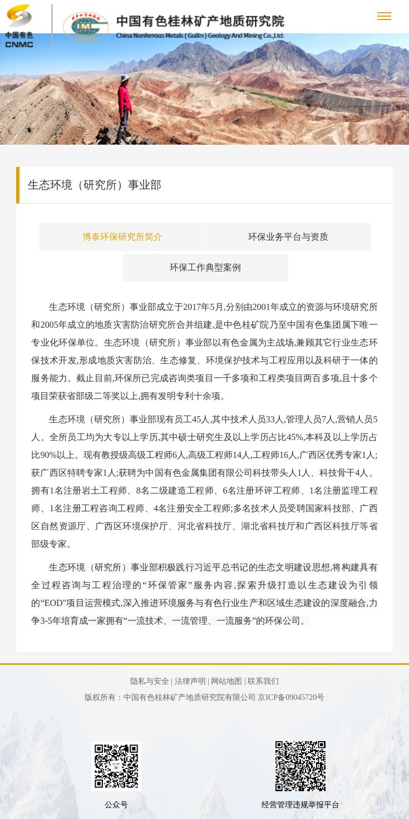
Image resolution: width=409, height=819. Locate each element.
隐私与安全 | (151, 681)
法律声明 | (192, 681)
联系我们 (263, 681)
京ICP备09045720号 (291, 697)
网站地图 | (228, 681)
